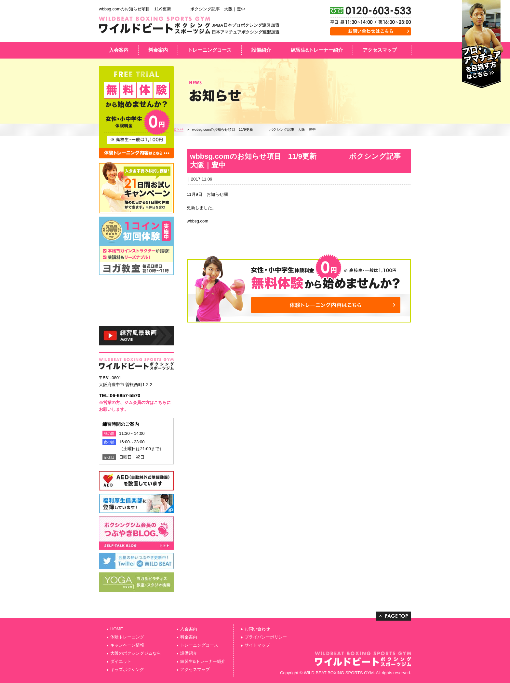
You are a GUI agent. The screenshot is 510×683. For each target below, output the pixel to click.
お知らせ (176, 129)
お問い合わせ (257, 628)
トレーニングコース (210, 50)
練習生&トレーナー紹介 (317, 50)
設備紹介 (261, 50)
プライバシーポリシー (266, 637)
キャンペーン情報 (127, 645)
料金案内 (158, 50)
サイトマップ (257, 645)
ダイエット (120, 661)
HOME (116, 628)
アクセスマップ (380, 50)
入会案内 (118, 50)
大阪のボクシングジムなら (135, 653)
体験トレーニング (127, 637)
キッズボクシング (127, 669)
